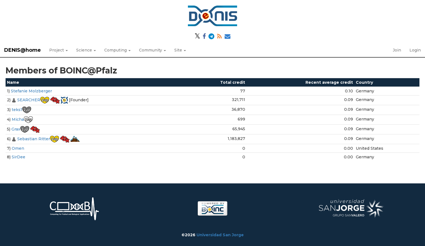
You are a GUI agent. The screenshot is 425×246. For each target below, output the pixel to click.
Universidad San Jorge (220, 234)
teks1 (17, 109)
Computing (117, 50)
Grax (15, 129)
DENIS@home (22, 50)
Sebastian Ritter (33, 138)
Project (58, 50)
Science (86, 50)
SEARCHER (28, 99)
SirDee (18, 156)
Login (415, 50)
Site (180, 50)
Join (397, 50)
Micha (18, 119)
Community (152, 50)
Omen (18, 148)
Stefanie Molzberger (31, 91)
